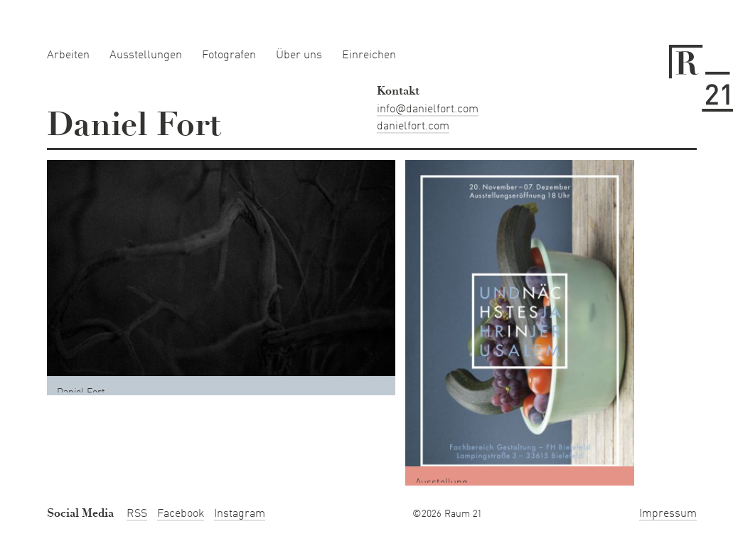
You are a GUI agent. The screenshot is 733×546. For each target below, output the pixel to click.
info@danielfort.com (427, 109)
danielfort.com (413, 126)
